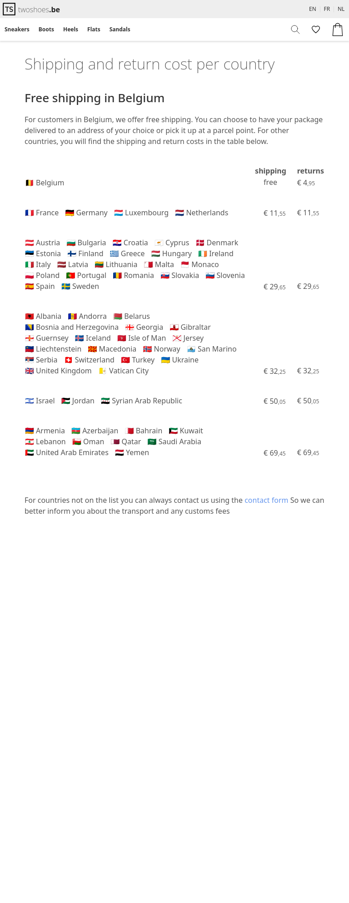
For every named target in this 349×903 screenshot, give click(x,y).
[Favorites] (315, 29)
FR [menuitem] (327, 9)
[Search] (295, 29)
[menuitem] (17, 29)
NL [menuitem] (341, 9)
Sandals (120, 29)
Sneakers (17, 29)
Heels (70, 29)
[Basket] (337, 29)
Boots (46, 29)
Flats (93, 29)
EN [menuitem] (312, 9)
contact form (266, 500)
